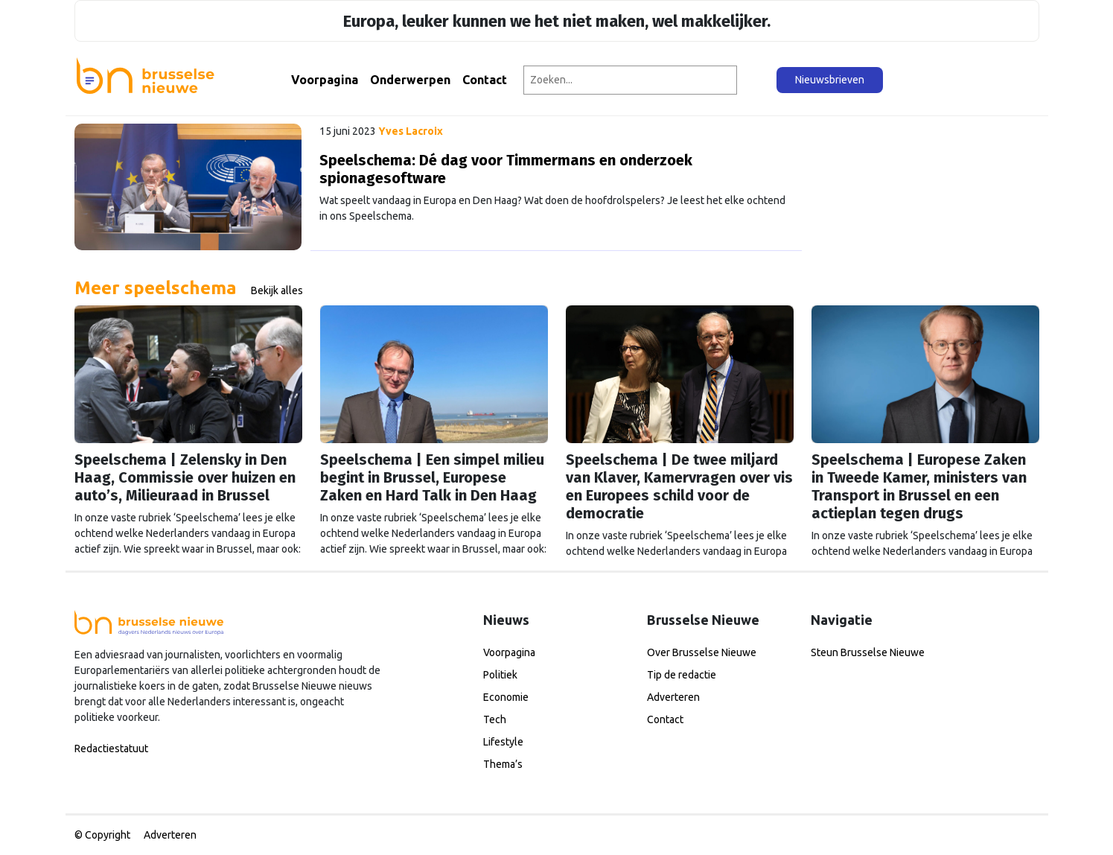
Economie (506, 697)
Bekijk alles (277, 290)
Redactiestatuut (111, 748)
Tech (494, 719)
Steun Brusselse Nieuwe (868, 652)
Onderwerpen (410, 79)
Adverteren (673, 697)
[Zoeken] (757, 80)
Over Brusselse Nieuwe (701, 652)
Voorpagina (324, 79)
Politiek (500, 675)
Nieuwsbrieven (829, 80)
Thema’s (503, 764)
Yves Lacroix (410, 131)
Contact (484, 79)
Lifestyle (503, 742)
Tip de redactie (681, 675)
